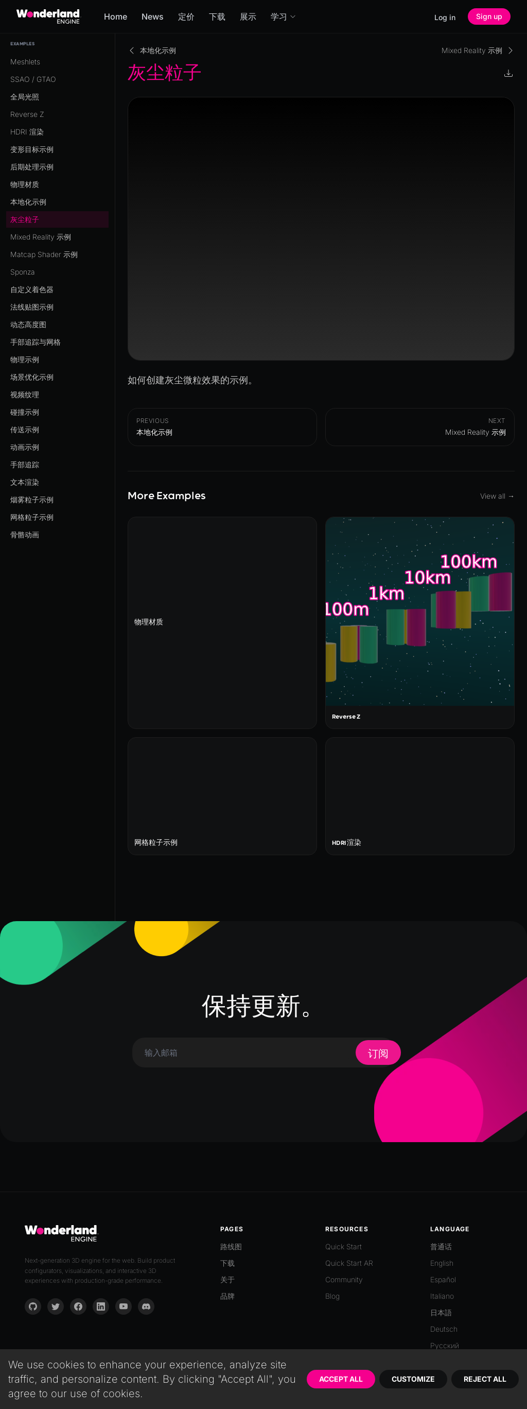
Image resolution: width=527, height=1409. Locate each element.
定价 (186, 16)
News (153, 16)
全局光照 (24, 96)
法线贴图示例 (32, 306)
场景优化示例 (32, 376)
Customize (413, 1378)
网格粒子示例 (32, 517)
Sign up (489, 16)
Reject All (485, 1378)
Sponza (22, 271)
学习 (283, 16)
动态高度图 (28, 324)
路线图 (231, 1246)
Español (443, 1279)
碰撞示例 (24, 412)
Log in (444, 17)
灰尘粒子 (24, 219)
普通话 (441, 1246)
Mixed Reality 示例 (40, 236)
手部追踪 (24, 464)
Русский (444, 1345)
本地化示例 (28, 201)
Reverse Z (27, 114)
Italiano (442, 1296)
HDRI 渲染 (27, 131)
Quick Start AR (349, 1263)
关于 (227, 1279)
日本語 (441, 1312)
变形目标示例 (32, 149)
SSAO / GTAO (33, 79)
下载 (217, 16)
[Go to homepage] (48, 16)
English (441, 1263)
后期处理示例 (32, 166)
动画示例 (24, 447)
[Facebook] (78, 1306)
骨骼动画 (24, 534)
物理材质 (24, 184)
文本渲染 (24, 482)
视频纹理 (24, 394)
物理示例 (24, 359)
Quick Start (343, 1246)
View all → (497, 495)
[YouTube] (123, 1306)
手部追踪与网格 (35, 341)
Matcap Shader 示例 (44, 254)
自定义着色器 (32, 289)
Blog (332, 1296)
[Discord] (146, 1306)
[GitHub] (33, 1306)
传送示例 (24, 429)
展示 (248, 16)
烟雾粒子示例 (32, 499)
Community (344, 1279)
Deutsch (444, 1329)
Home (115, 16)
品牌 (227, 1296)
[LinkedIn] (101, 1306)
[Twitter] (55, 1306)
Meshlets (25, 61)
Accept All (341, 1378)
